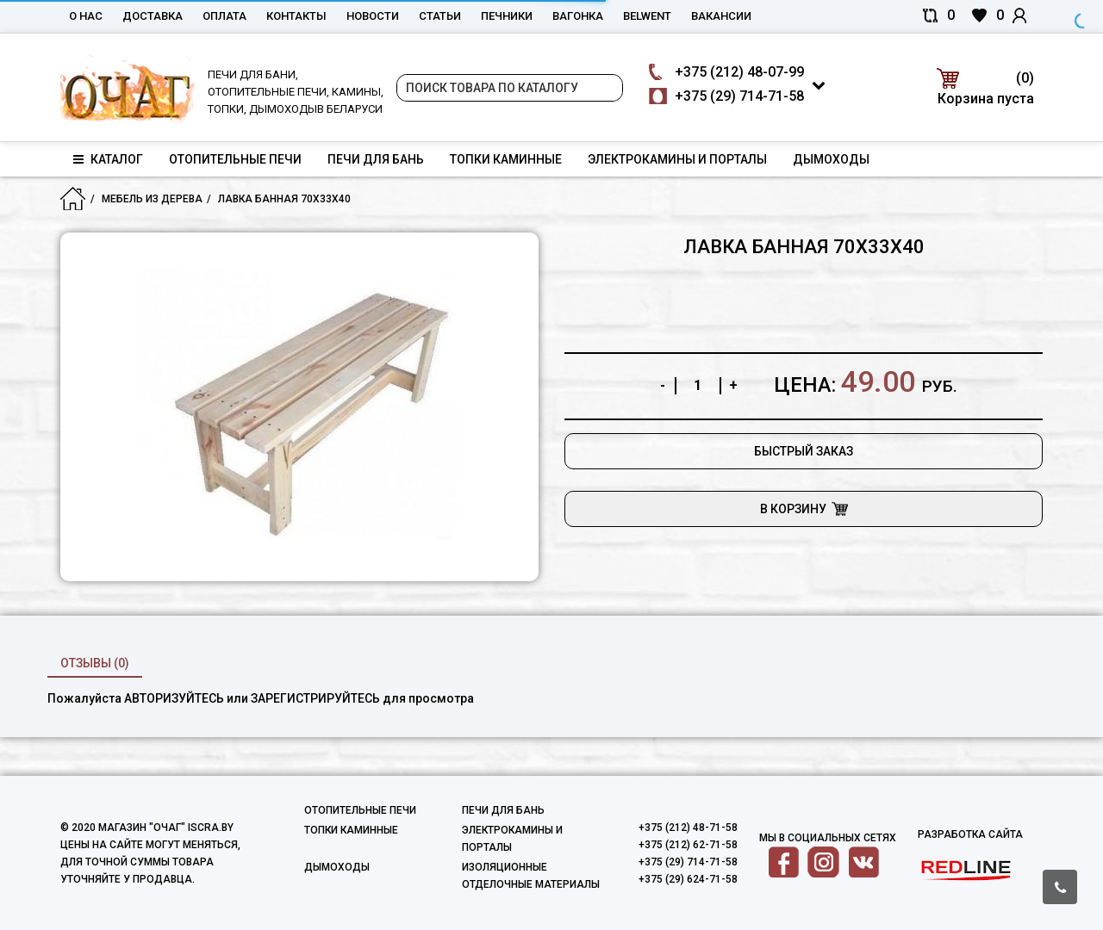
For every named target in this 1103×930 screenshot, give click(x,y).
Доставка (152, 15)
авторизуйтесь (174, 698)
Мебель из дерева (152, 199)
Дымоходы (831, 159)
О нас (86, 15)
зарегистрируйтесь (315, 698)
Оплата (224, 15)
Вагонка (577, 15)
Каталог (108, 159)
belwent (647, 15)
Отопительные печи (235, 159)
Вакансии (721, 15)
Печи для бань (375, 159)
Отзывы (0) (94, 663)
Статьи (440, 15)
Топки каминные (506, 159)
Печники (507, 15)
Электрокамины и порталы (677, 159)
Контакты (296, 15)
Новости (372, 15)
